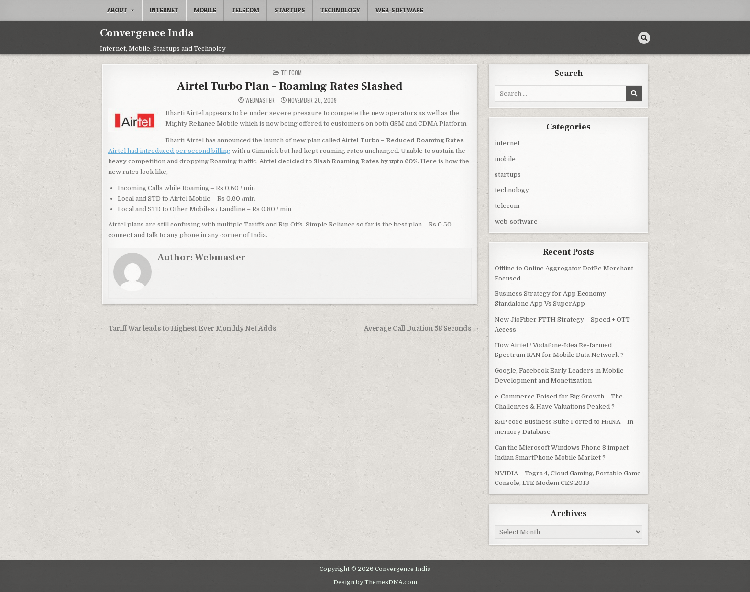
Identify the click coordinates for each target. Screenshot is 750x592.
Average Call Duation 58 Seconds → (422, 328)
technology (340, 10)
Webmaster (260, 100)
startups (290, 10)
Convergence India (147, 33)
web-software (399, 10)
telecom (245, 10)
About (117, 10)
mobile (205, 10)
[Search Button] (644, 38)
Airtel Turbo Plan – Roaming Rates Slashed (290, 85)
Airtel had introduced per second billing (169, 150)
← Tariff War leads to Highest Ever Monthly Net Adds (188, 328)
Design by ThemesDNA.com (375, 581)
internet (164, 10)
